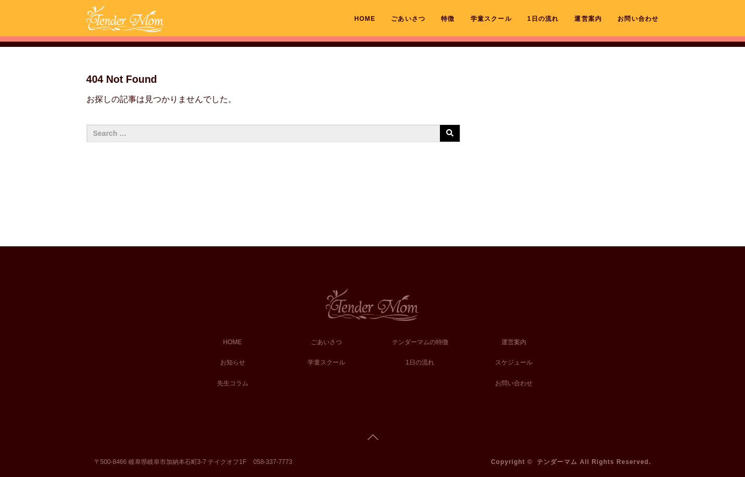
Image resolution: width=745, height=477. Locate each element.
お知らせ (232, 362)
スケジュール (514, 362)
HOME (364, 18)
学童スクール (491, 18)
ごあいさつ (408, 18)
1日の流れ (543, 18)
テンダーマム (557, 462)
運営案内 (588, 18)
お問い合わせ (638, 18)
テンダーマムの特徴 (420, 342)
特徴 (447, 18)
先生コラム (232, 383)
